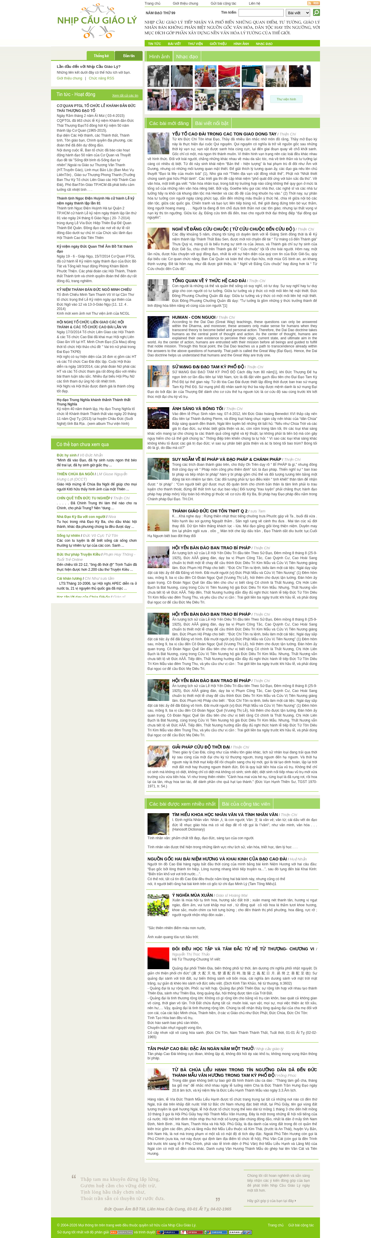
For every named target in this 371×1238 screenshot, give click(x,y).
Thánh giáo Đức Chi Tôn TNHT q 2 (210, 511)
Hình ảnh (241, 44)
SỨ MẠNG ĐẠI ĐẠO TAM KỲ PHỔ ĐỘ (208, 367)
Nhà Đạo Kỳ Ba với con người (81, 517)
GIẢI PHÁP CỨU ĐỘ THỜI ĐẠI (201, 747)
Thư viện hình (286, 99)
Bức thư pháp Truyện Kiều (79, 554)
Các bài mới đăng (169, 123)
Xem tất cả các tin (125, 95)
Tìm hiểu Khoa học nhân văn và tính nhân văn (225, 814)
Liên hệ (255, 3)
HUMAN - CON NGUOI (194, 317)
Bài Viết (174, 44)
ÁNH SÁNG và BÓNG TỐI (197, 408)
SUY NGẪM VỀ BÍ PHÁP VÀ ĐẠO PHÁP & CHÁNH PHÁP (226, 459)
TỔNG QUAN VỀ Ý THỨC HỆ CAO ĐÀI (209, 280)
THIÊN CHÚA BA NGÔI (75, 474)
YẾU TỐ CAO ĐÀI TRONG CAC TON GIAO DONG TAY (224, 134)
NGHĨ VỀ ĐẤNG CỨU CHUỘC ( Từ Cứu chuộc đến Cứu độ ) (233, 229)
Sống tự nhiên (68, 536)
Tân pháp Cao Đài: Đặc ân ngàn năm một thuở (200, 1048)
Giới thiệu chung (185, 3)
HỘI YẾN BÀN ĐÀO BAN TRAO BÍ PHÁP (211, 547)
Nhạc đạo (264, 44)
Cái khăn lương (69, 579)
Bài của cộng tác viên (246, 804)
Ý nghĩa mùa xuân (192, 895)
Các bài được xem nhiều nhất (182, 804)
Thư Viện (195, 44)
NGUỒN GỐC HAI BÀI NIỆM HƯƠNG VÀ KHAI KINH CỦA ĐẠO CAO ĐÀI (217, 859)
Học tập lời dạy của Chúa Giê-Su (83, 597)
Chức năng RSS (101, 78)
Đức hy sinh (67, 455)
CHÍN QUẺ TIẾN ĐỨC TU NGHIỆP (83, 498)
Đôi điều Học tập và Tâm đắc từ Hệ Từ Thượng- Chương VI (243, 949)
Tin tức (154, 44)
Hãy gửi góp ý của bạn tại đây (270, 1201)
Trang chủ (152, 3)
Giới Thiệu (218, 44)
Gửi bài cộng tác (223, 3)
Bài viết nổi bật (211, 123)
